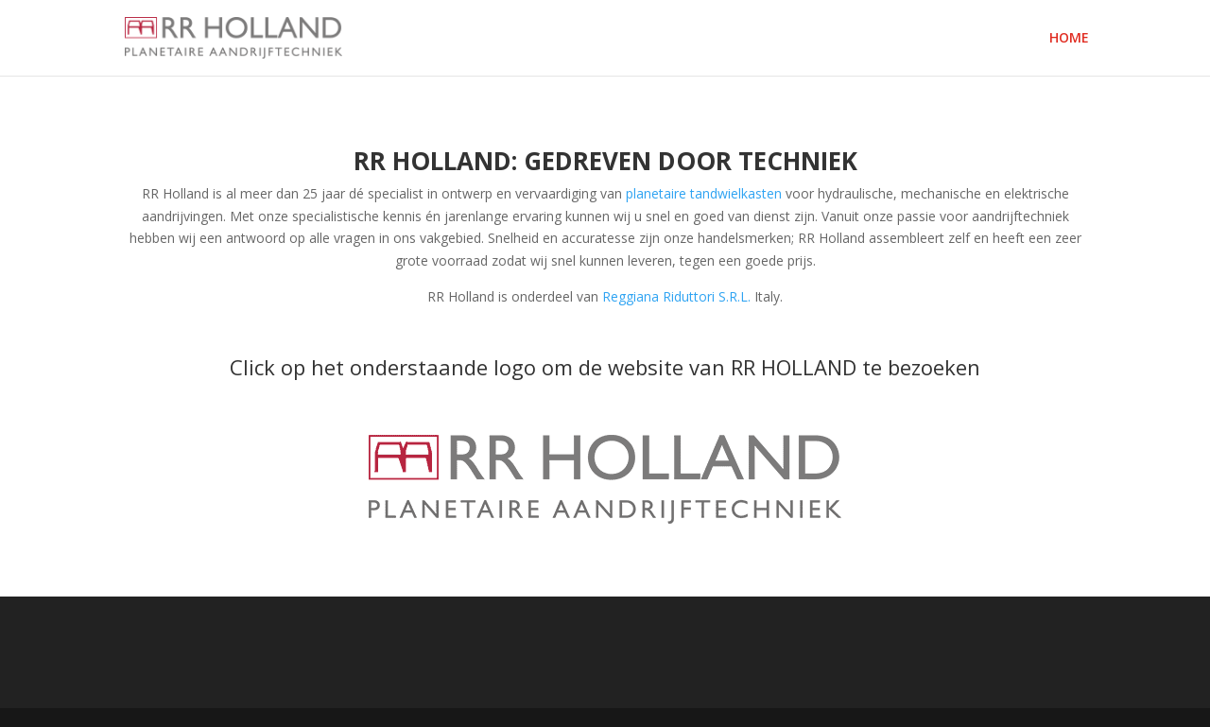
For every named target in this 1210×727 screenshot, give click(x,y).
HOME (1069, 38)
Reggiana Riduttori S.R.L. (676, 296)
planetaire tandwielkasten (704, 193)
